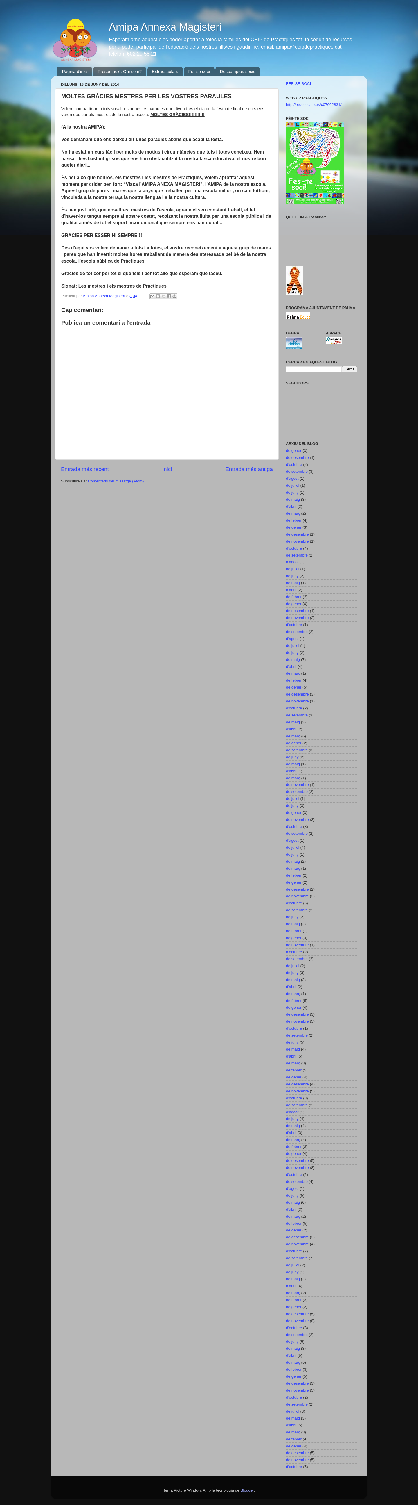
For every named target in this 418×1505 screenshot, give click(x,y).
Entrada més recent (85, 469)
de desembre (297, 457)
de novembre (297, 541)
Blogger (247, 1490)
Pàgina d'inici (75, 71)
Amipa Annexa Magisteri (165, 27)
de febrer (294, 520)
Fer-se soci (199, 71)
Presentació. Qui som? (120, 71)
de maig (293, 499)
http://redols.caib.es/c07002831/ (313, 104)
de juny (292, 492)
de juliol (292, 485)
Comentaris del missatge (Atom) (116, 481)
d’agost (292, 478)
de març (293, 513)
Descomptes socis (237, 71)
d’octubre (294, 464)
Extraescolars (165, 71)
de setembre (297, 471)
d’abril (291, 506)
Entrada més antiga (249, 469)
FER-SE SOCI (298, 83)
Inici (167, 469)
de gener (293, 450)
